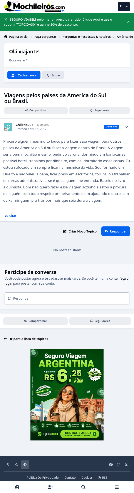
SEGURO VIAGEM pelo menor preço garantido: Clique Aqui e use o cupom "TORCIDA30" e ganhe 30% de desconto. (58, 21)
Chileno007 (24, 125)
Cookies (87, 478)
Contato (70, 478)
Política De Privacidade (43, 478)
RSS (103, 478)
